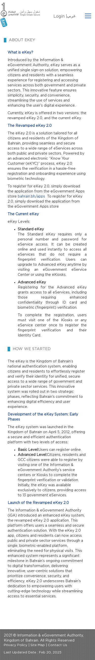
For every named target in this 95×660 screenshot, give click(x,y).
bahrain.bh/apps (31, 196)
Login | (60, 16)
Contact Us (57, 645)
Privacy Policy (15, 645)
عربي (71, 16)
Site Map (37, 645)
